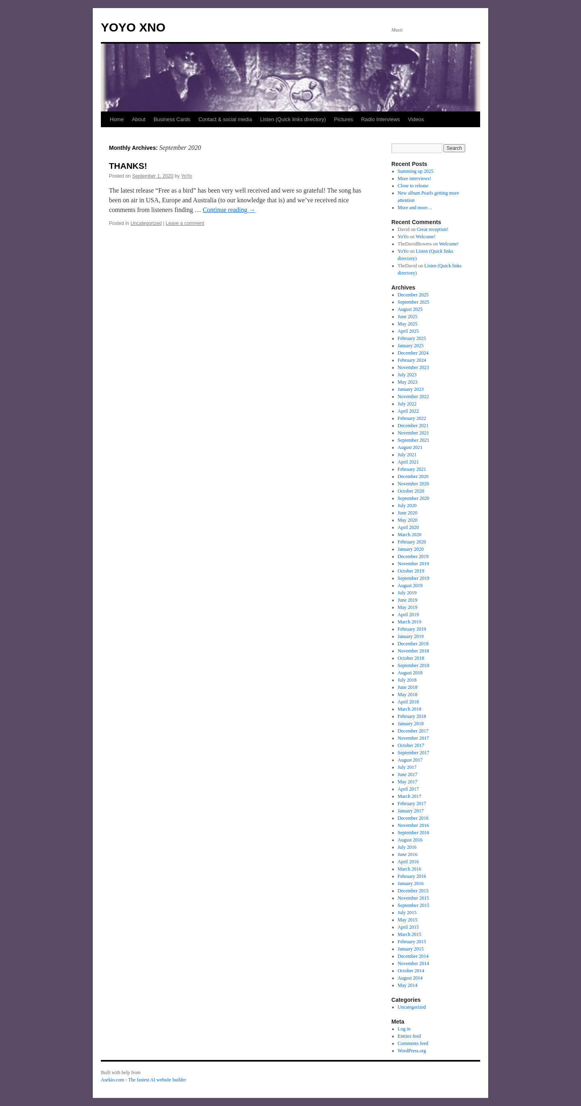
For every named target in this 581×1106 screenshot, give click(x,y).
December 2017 (413, 731)
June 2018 (408, 687)
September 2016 (413, 832)
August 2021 (410, 447)
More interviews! (414, 178)
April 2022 (408, 411)
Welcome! (425, 236)
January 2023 (411, 389)
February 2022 (412, 418)
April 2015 (408, 927)
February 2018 (412, 716)
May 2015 (408, 920)
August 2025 (410, 309)
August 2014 (410, 978)
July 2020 (407, 505)
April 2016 (408, 862)
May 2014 (408, 985)
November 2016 (413, 825)
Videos (416, 119)
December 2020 (413, 476)
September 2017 (413, 753)
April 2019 (408, 614)
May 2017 (408, 782)
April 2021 (408, 462)
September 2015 (413, 905)
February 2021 (412, 469)
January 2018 (411, 723)
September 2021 (413, 440)
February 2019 (412, 629)
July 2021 (407, 455)
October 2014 (411, 971)
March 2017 (409, 796)
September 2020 (413, 498)
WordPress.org (412, 1051)
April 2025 (408, 331)
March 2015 (409, 934)
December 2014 (413, 956)
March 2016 (409, 869)
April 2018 (408, 702)
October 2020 (411, 491)
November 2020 (413, 484)
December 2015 (413, 891)
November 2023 (413, 367)
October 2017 (411, 745)
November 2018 (413, 651)
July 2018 (407, 680)
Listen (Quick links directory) (293, 119)
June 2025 (408, 316)
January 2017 (411, 811)
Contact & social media (225, 119)
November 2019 (413, 564)
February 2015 (412, 941)
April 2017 (408, 789)
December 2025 (413, 295)
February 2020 (412, 542)
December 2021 (413, 425)
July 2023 (407, 375)
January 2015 (411, 949)
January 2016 (411, 883)
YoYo (186, 176)
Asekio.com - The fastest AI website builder (143, 1080)
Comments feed (413, 1043)
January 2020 (411, 549)
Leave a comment (185, 223)
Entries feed (409, 1036)
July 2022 (407, 404)
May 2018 (408, 694)
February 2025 (412, 338)
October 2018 (411, 658)
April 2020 (408, 527)
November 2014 (413, 963)
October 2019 (411, 571)
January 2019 (411, 636)
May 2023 (408, 382)
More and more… (415, 207)
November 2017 (413, 738)
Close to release (413, 186)
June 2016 (408, 854)
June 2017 (408, 774)
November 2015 (413, 898)
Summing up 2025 (416, 171)
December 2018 (413, 643)
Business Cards (172, 119)
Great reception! (432, 229)
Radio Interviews (380, 119)
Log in (404, 1029)
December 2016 (413, 818)
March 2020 (409, 534)
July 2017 (407, 767)
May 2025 (408, 324)
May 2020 (408, 520)
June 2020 (408, 513)
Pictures (343, 119)
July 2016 (407, 847)
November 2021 (413, 433)
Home (117, 119)
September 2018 (413, 665)
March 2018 (409, 709)
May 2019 (408, 607)
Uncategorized (145, 223)
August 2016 (410, 840)
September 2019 (413, 578)
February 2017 (412, 803)
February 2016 (412, 876)
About (139, 119)
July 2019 (407, 593)
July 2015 (407, 912)
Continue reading (229, 209)
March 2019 (409, 622)
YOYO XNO (133, 27)
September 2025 (413, 302)
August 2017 (410, 760)
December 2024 (413, 353)
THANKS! (128, 165)
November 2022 (413, 396)
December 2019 (413, 556)
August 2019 (410, 585)
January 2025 (411, 345)
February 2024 (412, 360)
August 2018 (410, 673)
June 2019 (408, 600)
